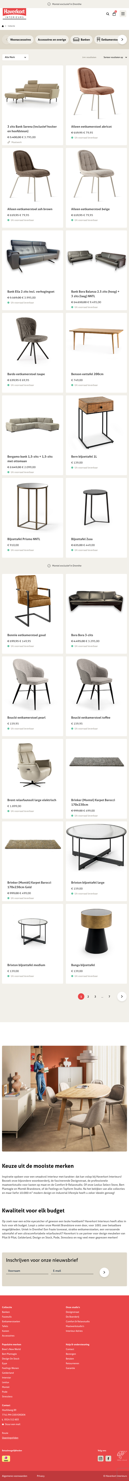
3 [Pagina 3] (95, 996)
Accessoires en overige (52, 39)
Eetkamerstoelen (11, 1321)
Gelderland (8, 1372)
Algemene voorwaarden (14, 1475)
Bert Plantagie (9, 1353)
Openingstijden (10, 1437)
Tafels (5, 1326)
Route (5, 1433)
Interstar (6, 1377)
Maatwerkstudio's (75, 1326)
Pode (4, 1391)
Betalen (70, 1358)
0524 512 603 (11, 1419)
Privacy (41, 1475)
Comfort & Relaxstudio (78, 1321)
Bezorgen (71, 1353)
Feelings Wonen (10, 1368)
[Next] (122, 39)
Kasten (5, 1330)
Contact (70, 1349)
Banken (81, 39)
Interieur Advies (74, 1330)
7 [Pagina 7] (109, 996)
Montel (5, 1387)
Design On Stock (10, 1358)
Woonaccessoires (20, 39)
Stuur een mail (12, 1424)
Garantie (70, 1368)
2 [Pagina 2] (88, 996)
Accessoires (8, 1335)
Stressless (7, 1396)
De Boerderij (72, 1316)
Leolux (5, 1382)
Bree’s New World (11, 1349)
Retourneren (72, 1363)
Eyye (4, 1363)
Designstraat (72, 1311)
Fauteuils (7, 1316)
